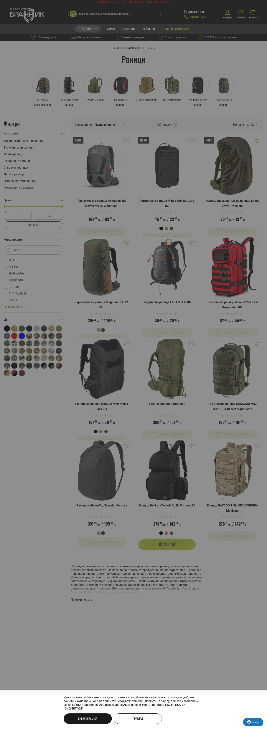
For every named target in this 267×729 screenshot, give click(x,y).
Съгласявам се (87, 718)
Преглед (138, 718)
